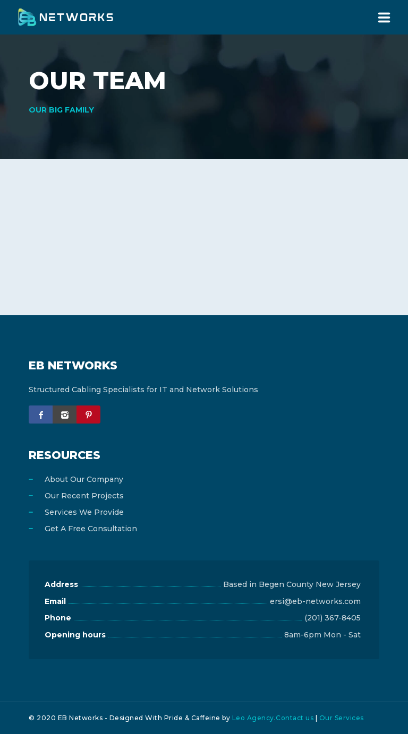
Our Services (341, 718)
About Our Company (84, 479)
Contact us (294, 718)
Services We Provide (84, 512)
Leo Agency (253, 718)
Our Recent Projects (84, 495)
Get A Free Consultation (91, 528)
